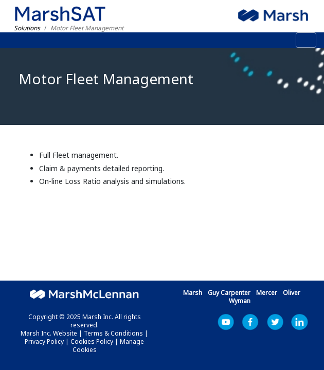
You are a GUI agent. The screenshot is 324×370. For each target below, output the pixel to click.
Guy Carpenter (229, 292)
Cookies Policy (91, 341)
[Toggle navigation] (306, 40)
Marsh (192, 292)
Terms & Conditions (113, 333)
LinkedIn (300, 322)
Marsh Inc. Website (49, 333)
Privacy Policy (44, 341)
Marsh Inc (275, 322)
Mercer (266, 292)
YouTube (226, 322)
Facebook (250, 322)
